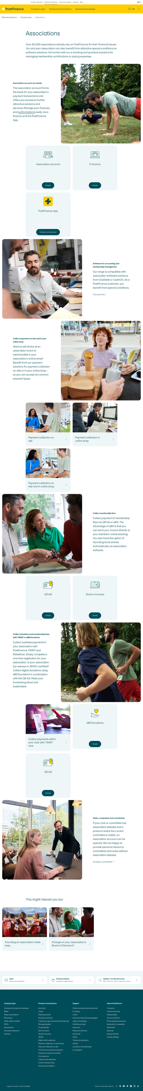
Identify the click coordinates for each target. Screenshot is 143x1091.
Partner (75, 1043)
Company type (26, 17)
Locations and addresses (82, 1047)
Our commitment (113, 1018)
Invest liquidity (43, 1027)
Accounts (41, 1008)
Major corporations (11, 1015)
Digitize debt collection (47, 1040)
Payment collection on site (48, 1047)
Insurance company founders (49, 1053)
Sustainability (112, 1015)
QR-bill (40, 1037)
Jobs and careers (113, 1011)
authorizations (26, 112)
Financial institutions (11, 1031)
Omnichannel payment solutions (50, 1050)
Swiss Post (111, 1027)
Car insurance (43, 1056)
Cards (40, 1011)
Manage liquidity (44, 1024)
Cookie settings (113, 1037)
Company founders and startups (16, 1008)
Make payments (44, 1015)
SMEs (6, 1011)
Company (111, 1008)
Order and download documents (85, 1008)
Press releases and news (116, 1021)
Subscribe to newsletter (116, 1024)
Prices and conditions (46, 1066)
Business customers (9, 17)
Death (75, 1037)
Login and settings (79, 1021)
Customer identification (47, 1059)
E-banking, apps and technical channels (53, 1021)
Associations (9, 1027)
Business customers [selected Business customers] (50, 2)
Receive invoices (44, 1034)
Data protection (113, 1034)
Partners (7, 1034)
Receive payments (45, 1018)
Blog (81, 2)
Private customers (37, 2)
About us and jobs (65, 2)
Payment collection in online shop (51, 1043)
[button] (138, 8)
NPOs (6, 1024)
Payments (76, 1034)
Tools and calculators (81, 1040)
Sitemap (110, 1031)
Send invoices (43, 1031)
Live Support (77, 1050)
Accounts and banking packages (85, 1018)
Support (75, 2)
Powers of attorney (80, 1031)
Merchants (8, 1018)
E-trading (76, 1011)
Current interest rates (46, 1063)
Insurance (76, 1027)
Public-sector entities (12, 1021)
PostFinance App (79, 1024)
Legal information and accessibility (18, 1086)
